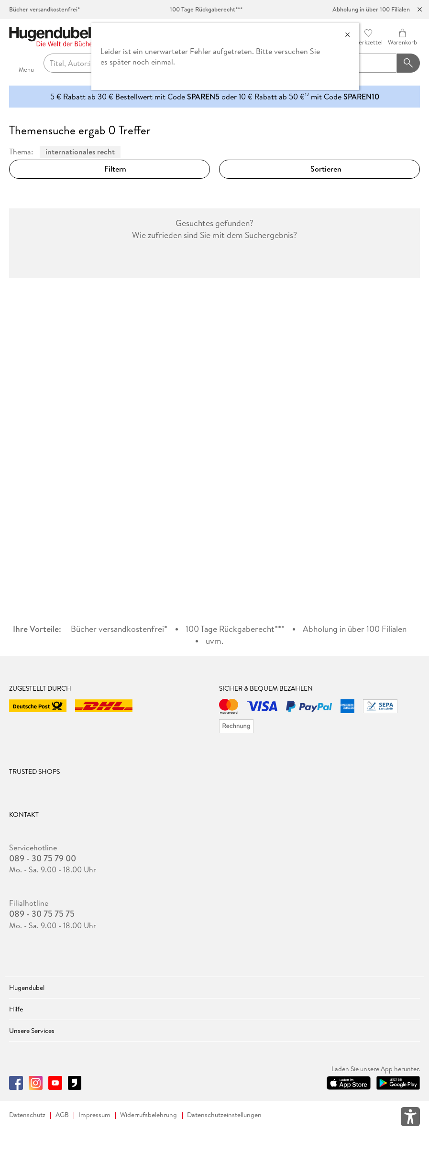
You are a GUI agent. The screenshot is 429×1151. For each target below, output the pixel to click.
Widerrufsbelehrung (148, 1114)
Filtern (109, 168)
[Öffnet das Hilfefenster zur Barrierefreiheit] (410, 1118)
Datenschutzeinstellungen (224, 1114)
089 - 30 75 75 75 (42, 914)
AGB (62, 1114)
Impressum (94, 1114)
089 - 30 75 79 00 (42, 858)
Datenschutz (27, 1114)
